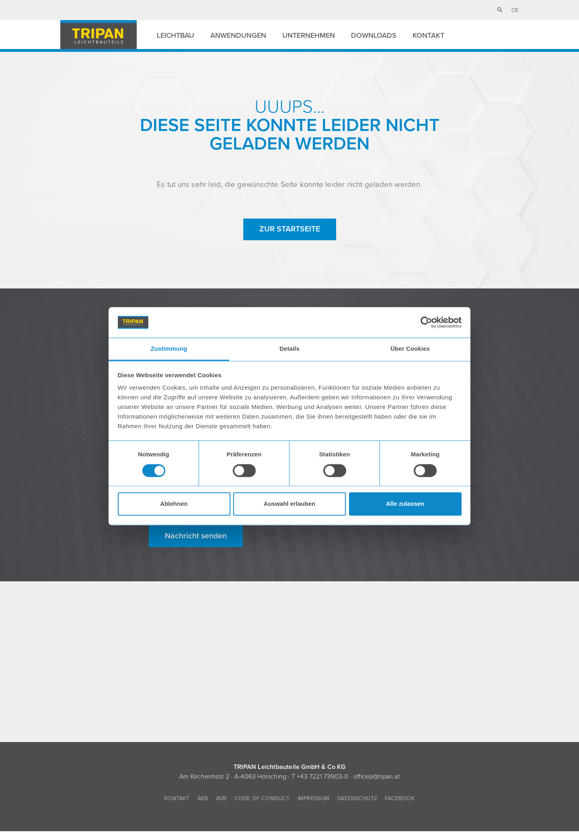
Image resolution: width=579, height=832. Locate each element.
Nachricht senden (196, 537)
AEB (202, 799)
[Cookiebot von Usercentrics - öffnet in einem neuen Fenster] (426, 322)
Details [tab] (289, 348)
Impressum (314, 799)
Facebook (400, 799)
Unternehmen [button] (308, 35)
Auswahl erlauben (289, 504)
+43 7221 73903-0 (322, 777)
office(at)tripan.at (376, 777)
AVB (221, 799)
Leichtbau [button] (175, 35)
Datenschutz (357, 799)
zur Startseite (289, 229)
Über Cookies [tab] (410, 348)
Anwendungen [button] (238, 35)
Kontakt (428, 35)
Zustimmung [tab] (169, 348)
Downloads (373, 35)
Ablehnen (173, 504)
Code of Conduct (262, 799)
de (515, 10)
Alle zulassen (405, 504)
